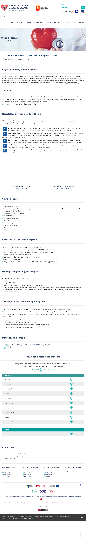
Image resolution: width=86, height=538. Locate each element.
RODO (6, 496)
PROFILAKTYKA (37, 22)
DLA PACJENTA (12, 23)
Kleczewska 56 (9, 398)
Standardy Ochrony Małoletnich (17, 496)
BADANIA (28, 22)
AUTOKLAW (57, 22)
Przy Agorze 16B (9, 408)
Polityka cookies (30, 496)
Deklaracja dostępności (48, 496)
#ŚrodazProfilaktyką (22, 188)
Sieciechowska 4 (9, 412)
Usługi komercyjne (10, 458)
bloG (75, 22)
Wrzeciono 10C (49, 474)
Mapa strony (38, 496)
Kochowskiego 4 (7, 474)
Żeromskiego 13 (9, 422)
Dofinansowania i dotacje (61, 496)
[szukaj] (83, 7)
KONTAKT (81, 22)
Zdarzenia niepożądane (75, 496)
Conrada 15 (8, 379)
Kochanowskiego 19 (10, 403)
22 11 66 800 (62, 7)
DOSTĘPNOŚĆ (67, 22)
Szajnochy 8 (8, 417)
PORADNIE (20, 22)
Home (2, 40)
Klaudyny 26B (27, 472)
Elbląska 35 (8, 384)
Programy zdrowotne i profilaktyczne (15, 456)
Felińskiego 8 (8, 389)
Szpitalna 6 (8, 434)
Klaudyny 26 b (8, 393)
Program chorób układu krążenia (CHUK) (16, 454)
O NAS (5, 23)
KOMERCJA (48, 22)
